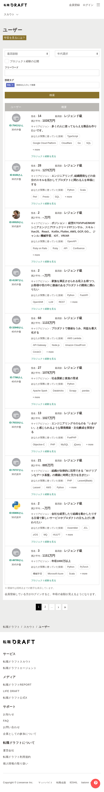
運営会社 (8, 750)
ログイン (88, 4)
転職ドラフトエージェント (19, 668)
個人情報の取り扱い (15, 763)
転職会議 (61, 782)
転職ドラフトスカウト (17, 661)
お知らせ (8, 714)
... (52, 606)
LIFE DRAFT (11, 691)
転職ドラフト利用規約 (17, 756)
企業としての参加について (19, 733)
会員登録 (74, 4)
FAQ (6, 720)
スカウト (29, 626)
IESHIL (74, 782)
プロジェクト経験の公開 (22, 61)
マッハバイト (45, 782)
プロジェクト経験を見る (43, 156)
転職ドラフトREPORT (17, 684)
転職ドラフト (11, 626)
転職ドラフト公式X (15, 697)
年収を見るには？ (14, 37)
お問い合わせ (11, 727)
